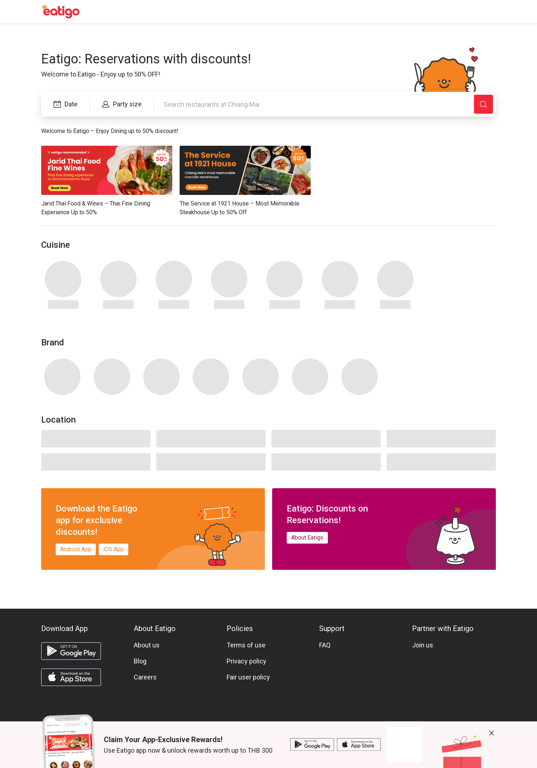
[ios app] (71, 677)
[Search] (483, 104)
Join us (422, 645)
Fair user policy (248, 677)
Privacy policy (246, 661)
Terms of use (246, 645)
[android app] (71, 651)
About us (147, 645)
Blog (140, 661)
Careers (145, 677)
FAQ (324, 645)
